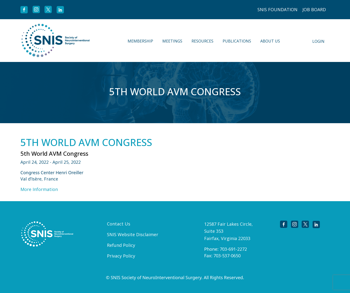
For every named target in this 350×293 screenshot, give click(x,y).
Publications (237, 41)
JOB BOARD (314, 9)
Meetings (172, 41)
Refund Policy (121, 245)
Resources (202, 41)
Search (294, 41)
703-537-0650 (227, 256)
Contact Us (118, 224)
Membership (140, 41)
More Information (39, 189)
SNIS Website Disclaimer (132, 234)
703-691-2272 (233, 249)
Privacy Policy (121, 256)
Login (318, 41)
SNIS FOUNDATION (277, 9)
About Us (270, 41)
